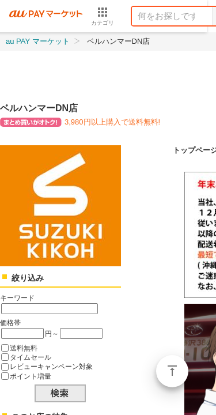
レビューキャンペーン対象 (51, 366)
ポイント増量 (30, 376)
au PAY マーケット (38, 41)
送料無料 (23, 348)
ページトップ (172, 371)
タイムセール (30, 357)
